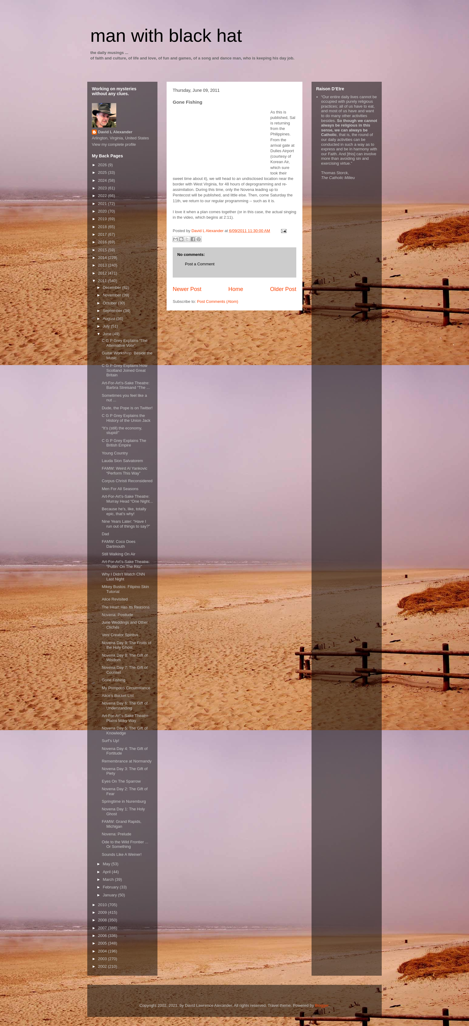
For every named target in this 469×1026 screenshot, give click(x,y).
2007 (103, 928)
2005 (103, 943)
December (112, 287)
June (108, 334)
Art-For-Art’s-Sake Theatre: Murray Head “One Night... (127, 499)
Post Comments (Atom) (217, 301)
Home (235, 289)
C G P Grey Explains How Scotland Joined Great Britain (124, 370)
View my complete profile (114, 144)
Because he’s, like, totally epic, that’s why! (124, 511)
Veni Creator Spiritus (120, 635)
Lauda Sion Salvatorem (122, 460)
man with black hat (166, 35)
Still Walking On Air (118, 554)
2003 (103, 958)
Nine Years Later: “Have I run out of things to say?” (126, 524)
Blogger (321, 1005)
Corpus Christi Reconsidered (127, 481)
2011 (103, 280)
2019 (103, 219)
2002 (103, 966)
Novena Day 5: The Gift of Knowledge (124, 730)
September (113, 310)
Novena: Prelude (116, 834)
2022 (103, 195)
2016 (103, 242)
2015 (103, 250)
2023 (103, 188)
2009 (103, 912)
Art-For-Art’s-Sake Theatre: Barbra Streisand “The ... (126, 385)
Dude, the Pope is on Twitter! (127, 408)
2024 (103, 180)
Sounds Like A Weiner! (122, 854)
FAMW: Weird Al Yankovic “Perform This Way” (124, 470)
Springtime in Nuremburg (124, 801)
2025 (103, 172)
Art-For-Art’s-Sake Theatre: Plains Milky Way (125, 718)
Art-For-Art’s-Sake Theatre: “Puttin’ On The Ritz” (125, 564)
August (109, 318)
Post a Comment (200, 264)
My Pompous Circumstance (126, 688)
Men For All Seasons (120, 488)
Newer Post (187, 289)
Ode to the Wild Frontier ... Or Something (125, 844)
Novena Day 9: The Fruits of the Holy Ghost (126, 645)
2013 (103, 265)
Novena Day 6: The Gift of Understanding (124, 705)
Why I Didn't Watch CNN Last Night (123, 576)
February (111, 887)
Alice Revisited (115, 599)
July (107, 326)
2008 (103, 920)
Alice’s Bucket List (118, 695)
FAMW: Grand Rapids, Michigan (121, 824)
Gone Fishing (113, 680)
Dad (105, 534)
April (107, 872)
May (107, 864)
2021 (103, 203)
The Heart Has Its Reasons (126, 607)
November (112, 295)
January (110, 895)
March (109, 879)
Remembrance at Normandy (126, 761)
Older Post (283, 289)
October (110, 303)
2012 (103, 273)
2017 (103, 234)
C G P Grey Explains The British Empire (124, 443)
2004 (103, 951)
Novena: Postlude (117, 614)
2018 (103, 226)
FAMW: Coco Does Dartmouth (118, 544)
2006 (103, 935)
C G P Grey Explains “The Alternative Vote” (124, 343)
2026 (103, 165)
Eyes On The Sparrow (121, 781)
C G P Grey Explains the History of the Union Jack (126, 418)
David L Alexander (115, 132)
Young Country (115, 453)
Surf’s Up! (110, 740)
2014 (103, 257)
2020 (103, 211)
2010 (103, 904)
